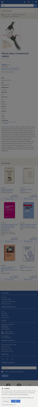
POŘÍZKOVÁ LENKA (5, 273)
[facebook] (3, 358)
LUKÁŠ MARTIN (28, 270)
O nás (3, 311)
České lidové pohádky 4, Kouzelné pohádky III (7, 190)
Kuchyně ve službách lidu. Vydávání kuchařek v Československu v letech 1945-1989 (9, 269)
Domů (4, 14)
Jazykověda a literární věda (18, 14)
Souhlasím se (13, 371)
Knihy (9, 14)
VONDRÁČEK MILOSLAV (25, 192)
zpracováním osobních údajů (16, 371)
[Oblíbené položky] (32, 2)
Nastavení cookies (6, 303)
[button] (28, 2)
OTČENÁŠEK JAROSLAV (6, 192)
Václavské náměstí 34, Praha (9, 344)
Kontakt (4, 320)
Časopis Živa (5, 315)
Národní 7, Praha (6, 346)
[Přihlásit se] (25, 2)
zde (15, 404)
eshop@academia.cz (8, 333)
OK (15, 401)
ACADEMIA (5, 123)
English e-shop (5, 317)
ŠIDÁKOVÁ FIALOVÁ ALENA (7, 232)
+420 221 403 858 (7, 331)
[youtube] (12, 358)
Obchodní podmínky (7, 299)
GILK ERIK (22, 270)
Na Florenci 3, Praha (7, 348)
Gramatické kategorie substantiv (26, 190)
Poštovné (4, 297)
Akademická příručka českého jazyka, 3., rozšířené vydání (28, 225)
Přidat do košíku (9, 198)
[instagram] (7, 358)
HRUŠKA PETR (4, 233)
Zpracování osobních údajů (8, 301)
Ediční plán (4, 313)
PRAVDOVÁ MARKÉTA (25, 227)
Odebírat (5, 375)
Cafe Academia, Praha (7, 351)
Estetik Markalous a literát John (27, 267)
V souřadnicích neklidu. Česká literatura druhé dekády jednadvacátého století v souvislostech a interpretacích (9, 227)
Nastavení (6, 401)
